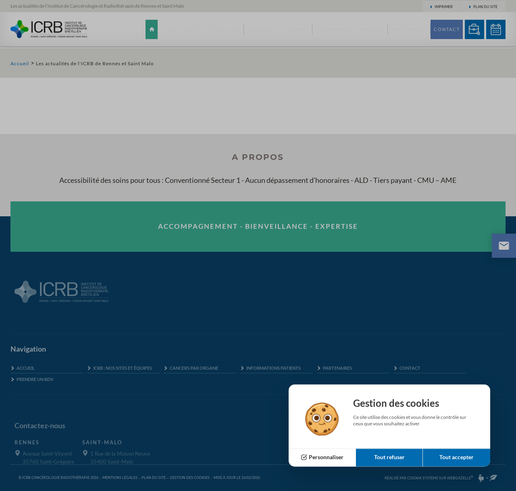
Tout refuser (389, 457)
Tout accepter (456, 457)
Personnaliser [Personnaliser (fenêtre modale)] (326, 457)
